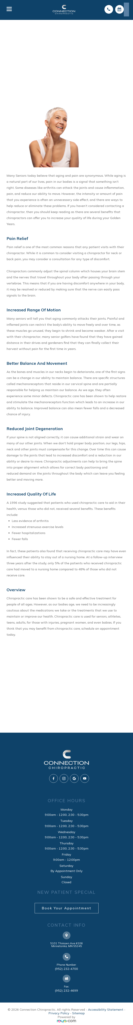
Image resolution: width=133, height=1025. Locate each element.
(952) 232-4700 (66, 969)
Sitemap (78, 1013)
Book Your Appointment (66, 908)
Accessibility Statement (105, 1010)
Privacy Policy (58, 1013)
